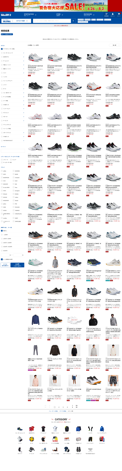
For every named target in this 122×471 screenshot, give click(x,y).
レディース (5, 156)
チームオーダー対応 (7, 159)
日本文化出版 (18, 217)
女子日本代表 (80, 19)
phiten (4, 199)
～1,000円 (5, 229)
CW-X (4, 176)
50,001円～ (5, 245)
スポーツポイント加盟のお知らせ (61, 25)
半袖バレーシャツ (7, 63)
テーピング (5, 119)
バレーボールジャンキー (83, 21)
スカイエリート (100, 19)
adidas (4, 166)
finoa (16, 183)
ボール (4, 87)
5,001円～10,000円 (7, 237)
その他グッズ (6, 103)
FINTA (4, 186)
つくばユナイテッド (6, 218)
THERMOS (17, 206)
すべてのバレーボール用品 (8, 47)
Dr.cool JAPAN (6, 183)
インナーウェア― (7, 107)
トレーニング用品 (7, 127)
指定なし (5, 225)
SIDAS (4, 202)
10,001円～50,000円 (7, 241)
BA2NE (16, 170)
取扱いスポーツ (29, 14)
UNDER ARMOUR (6, 210)
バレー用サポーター (7, 91)
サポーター (5, 115)
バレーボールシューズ (8, 51)
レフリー (5, 83)
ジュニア (14, 156)
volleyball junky (18, 209)
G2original (17, 186)
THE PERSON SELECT (8, 139)
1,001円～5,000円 (7, 233)
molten (16, 193)
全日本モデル (6, 55)
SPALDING (17, 202)
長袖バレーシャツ (7, 67)
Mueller (16, 196)
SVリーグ (93, 19)
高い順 (114, 45)
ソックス (5, 75)
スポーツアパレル (7, 131)
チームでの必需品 (7, 95)
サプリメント (6, 111)
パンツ (4, 71)
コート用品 (5, 99)
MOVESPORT (6, 196)
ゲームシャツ (6, 59)
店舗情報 (58, 14)
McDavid (5, 189)
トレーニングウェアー (8, 79)
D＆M (16, 176)
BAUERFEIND (6, 173)
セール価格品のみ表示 (7, 34)
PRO (16, 199)
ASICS (4, 170)
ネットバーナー (108, 19)
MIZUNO (5, 193)
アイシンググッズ (7, 123)
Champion (17, 173)
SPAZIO (5, 206)
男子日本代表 (87, 19)
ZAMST (16, 213)
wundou (5, 213)
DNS (16, 179)
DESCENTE (5, 179)
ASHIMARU (17, 166)
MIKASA (16, 189)
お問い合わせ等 (88, 14)
